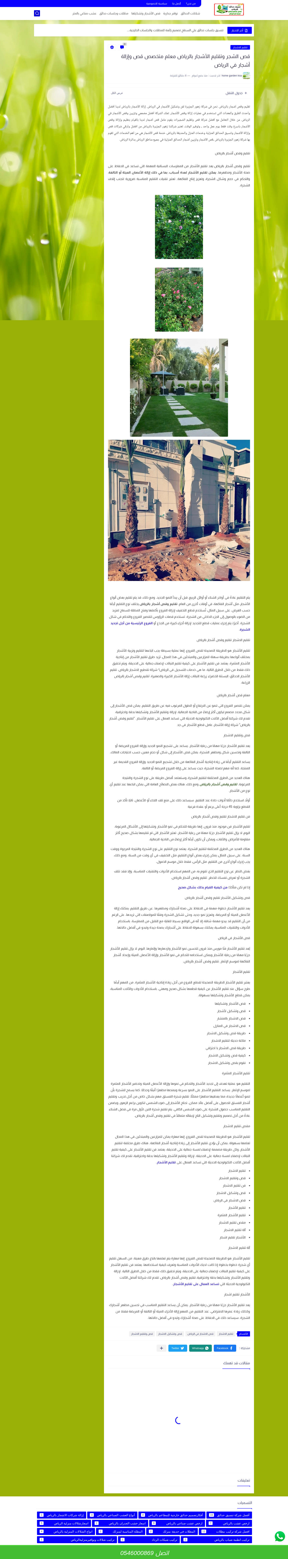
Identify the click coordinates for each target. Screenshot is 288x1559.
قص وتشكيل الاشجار (170, 1333)
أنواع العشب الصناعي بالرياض (112, 1515)
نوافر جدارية (170, 13)
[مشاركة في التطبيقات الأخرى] (161, 1348)
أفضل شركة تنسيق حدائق (229, 1515)
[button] (225, 1348)
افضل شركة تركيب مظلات (225, 1531)
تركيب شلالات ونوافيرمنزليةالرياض (77, 1539)
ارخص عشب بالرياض (229, 1523)
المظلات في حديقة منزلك (172, 1531)
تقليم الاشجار (240, 47)
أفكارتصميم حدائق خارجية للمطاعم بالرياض (172, 1515)
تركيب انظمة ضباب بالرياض (216, 1539)
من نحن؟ (191, 3)
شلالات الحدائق (190, 13)
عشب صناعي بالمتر (84, 13)
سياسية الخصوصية (156, 3)
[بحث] (37, 13)
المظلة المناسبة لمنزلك (121, 1531)
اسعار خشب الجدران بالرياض (120, 1523)
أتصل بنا (176, 3)
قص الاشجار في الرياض (200, 1333)
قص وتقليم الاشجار (142, 1333)
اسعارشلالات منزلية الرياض (64, 1523)
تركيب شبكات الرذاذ (149, 1539)
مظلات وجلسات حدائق (113, 13)
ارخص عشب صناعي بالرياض (177, 1523)
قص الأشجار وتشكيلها (145, 13)
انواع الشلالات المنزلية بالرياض (66, 1531)
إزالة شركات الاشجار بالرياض (62, 1515)
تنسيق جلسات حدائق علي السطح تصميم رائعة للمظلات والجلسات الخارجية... (175, 30)
